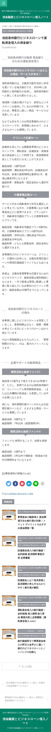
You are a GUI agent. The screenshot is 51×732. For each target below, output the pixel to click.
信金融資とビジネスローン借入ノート (25, 17)
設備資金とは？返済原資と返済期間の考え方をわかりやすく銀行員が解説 (31, 584)
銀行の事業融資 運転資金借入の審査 (18, 494)
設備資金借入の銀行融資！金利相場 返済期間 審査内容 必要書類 (31, 554)
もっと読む (27, 666)
